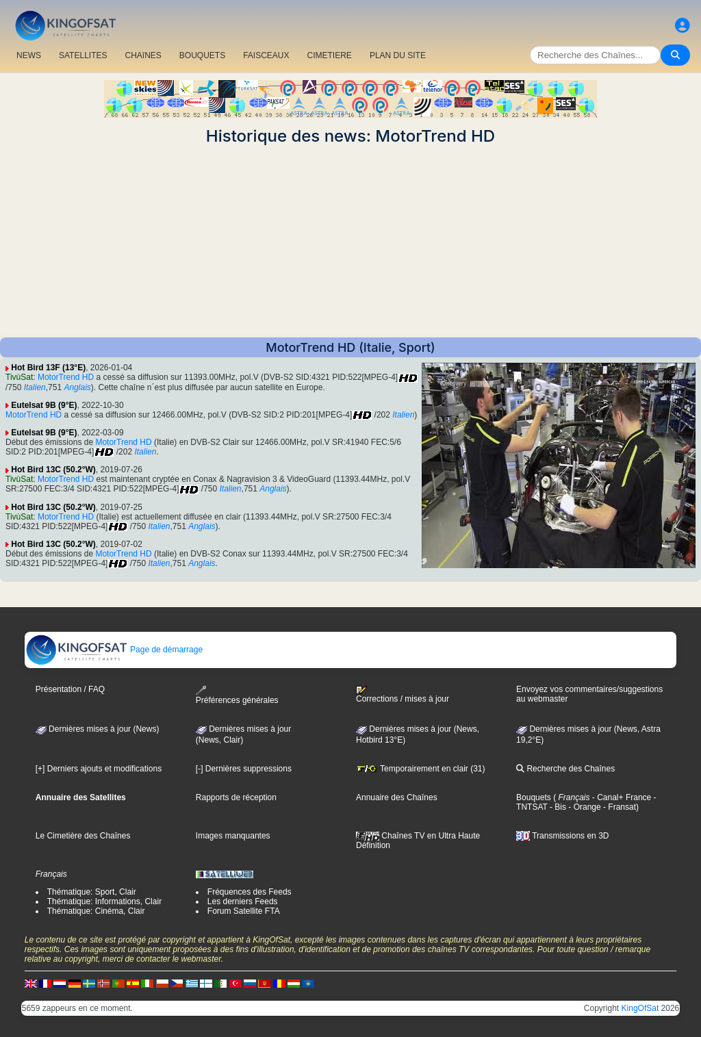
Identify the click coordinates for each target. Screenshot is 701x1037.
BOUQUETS (202, 55)
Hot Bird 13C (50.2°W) (53, 469)
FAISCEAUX (266, 55)
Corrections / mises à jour (402, 695)
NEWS (28, 55)
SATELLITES (83, 55)
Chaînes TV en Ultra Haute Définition (418, 840)
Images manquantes (233, 836)
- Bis (557, 807)
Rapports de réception (236, 797)
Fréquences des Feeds (249, 892)
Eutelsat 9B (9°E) (44, 405)
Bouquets (533, 797)
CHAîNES (143, 55)
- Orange (583, 807)
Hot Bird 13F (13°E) (48, 367)
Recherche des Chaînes (565, 768)
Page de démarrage (114, 649)
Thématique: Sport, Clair (91, 892)
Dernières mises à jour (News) (98, 729)
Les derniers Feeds (242, 901)
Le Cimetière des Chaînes (83, 836)
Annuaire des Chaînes (396, 797)
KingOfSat (640, 1008)
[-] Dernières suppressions (244, 768)
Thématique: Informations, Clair (104, 901)
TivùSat (19, 377)
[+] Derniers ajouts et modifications (99, 768)
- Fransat (618, 807)
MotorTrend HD (66, 377)
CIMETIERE (329, 55)
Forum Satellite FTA (243, 911)
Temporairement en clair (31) (420, 768)
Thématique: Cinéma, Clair (96, 911)
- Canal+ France (621, 797)
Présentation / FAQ (70, 689)
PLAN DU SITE (398, 55)
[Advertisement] (350, 241)
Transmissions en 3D (562, 836)
